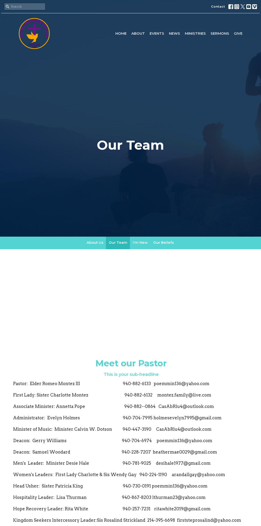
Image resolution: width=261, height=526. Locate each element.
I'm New (140, 242)
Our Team (118, 242)
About (138, 33)
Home (121, 33)
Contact (218, 6)
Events (157, 33)
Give (238, 33)
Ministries (195, 33)
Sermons (220, 33)
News (174, 33)
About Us (95, 242)
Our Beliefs (163, 242)
